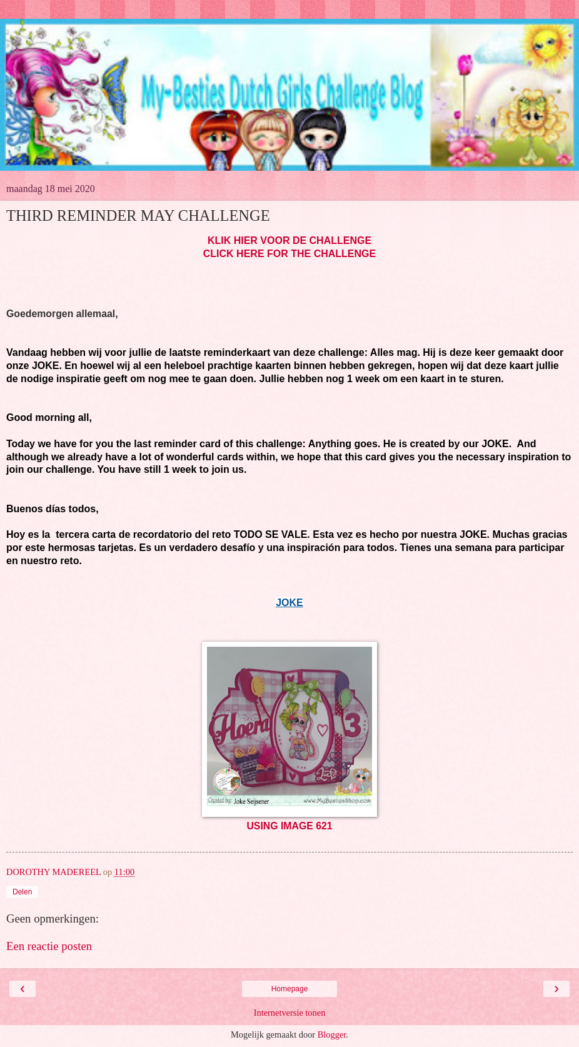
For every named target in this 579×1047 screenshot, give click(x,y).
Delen (22, 892)
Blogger (332, 1034)
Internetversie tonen (290, 1013)
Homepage (289, 988)
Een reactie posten (49, 946)
